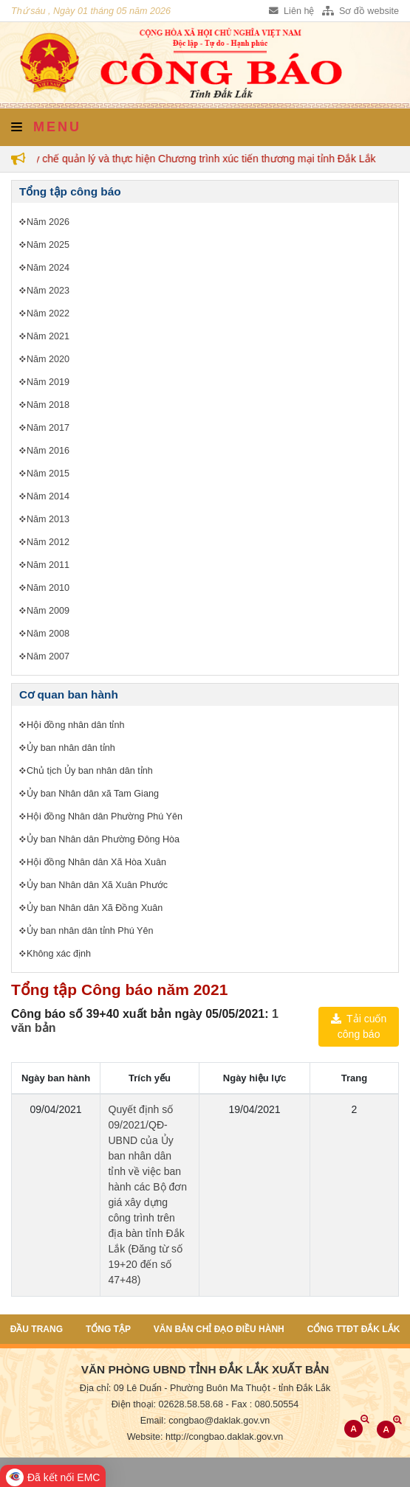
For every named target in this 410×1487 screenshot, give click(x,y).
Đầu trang (36, 1329)
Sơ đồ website (360, 11)
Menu (46, 126)
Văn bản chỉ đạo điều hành (219, 1329)
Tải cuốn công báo (358, 1026)
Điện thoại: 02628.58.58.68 (167, 1404)
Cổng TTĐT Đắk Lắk (353, 1329)
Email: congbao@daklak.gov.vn (205, 1420)
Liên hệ (291, 11)
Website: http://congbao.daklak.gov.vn (205, 1437)
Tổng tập (108, 1329)
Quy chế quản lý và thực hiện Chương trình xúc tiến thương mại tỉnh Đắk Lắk (201, 158)
